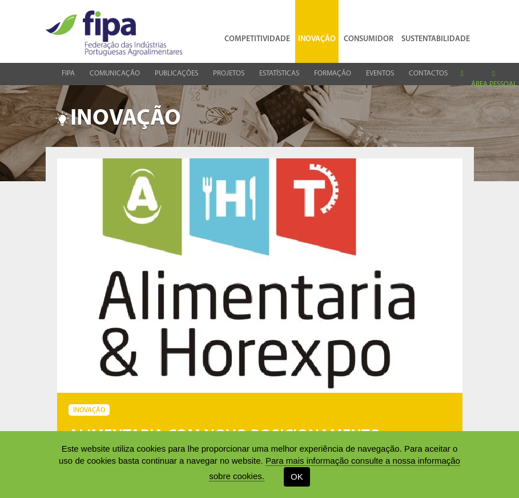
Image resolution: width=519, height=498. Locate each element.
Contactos (428, 73)
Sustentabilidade (435, 30)
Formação (332, 73)
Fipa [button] (68, 73)
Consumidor (368, 30)
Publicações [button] (176, 73)
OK (297, 476)
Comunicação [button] (115, 73)
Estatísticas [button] (279, 73)
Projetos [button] (228, 73)
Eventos (380, 73)
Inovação (317, 30)
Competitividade (257, 30)
